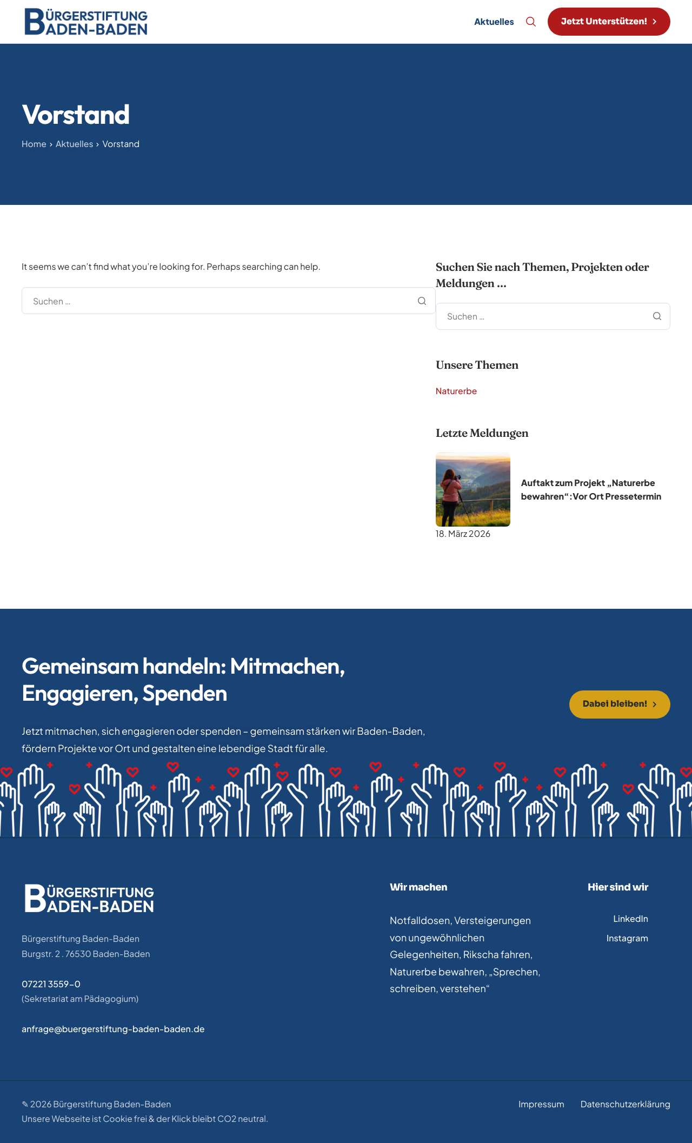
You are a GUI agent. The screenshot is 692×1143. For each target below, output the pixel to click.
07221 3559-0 (51, 983)
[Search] (531, 22)
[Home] (86, 20)
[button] (609, 22)
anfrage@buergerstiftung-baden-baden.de (113, 1028)
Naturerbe (457, 390)
